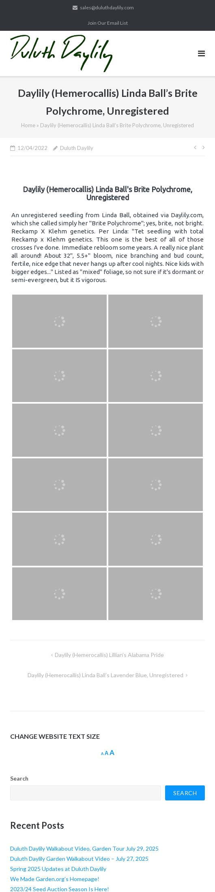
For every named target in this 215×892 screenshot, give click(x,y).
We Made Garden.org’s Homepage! (54, 878)
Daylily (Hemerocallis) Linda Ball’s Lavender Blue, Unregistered (105, 675)
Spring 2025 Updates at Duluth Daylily (58, 868)
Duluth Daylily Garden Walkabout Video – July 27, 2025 (79, 858)
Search (19, 778)
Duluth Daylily (76, 148)
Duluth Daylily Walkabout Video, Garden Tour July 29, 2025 (84, 848)
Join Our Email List (108, 23)
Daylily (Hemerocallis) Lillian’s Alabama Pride (109, 654)
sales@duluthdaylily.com (107, 7)
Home (28, 125)
